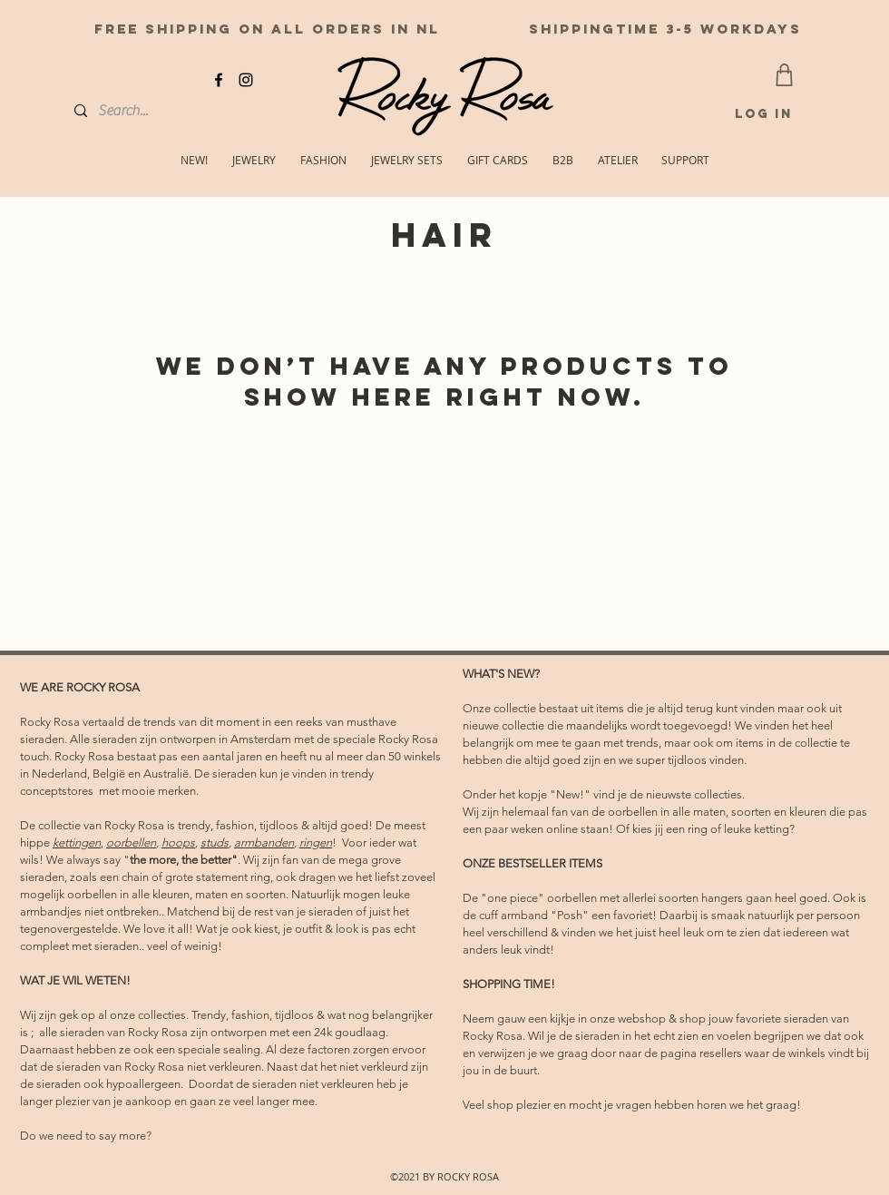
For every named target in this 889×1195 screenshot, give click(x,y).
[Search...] (140, 110)
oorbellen (131, 842)
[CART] (784, 75)
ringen (315, 842)
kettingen (77, 842)
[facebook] (219, 80)
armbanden (264, 842)
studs (214, 842)
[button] (685, 159)
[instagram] (246, 80)
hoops (178, 842)
